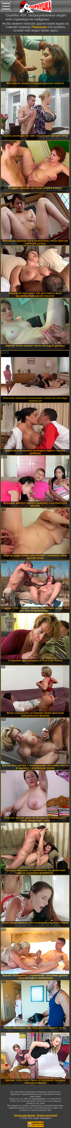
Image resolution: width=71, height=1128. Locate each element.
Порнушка (39, 27)
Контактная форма (24, 1115)
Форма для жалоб (47, 1115)
